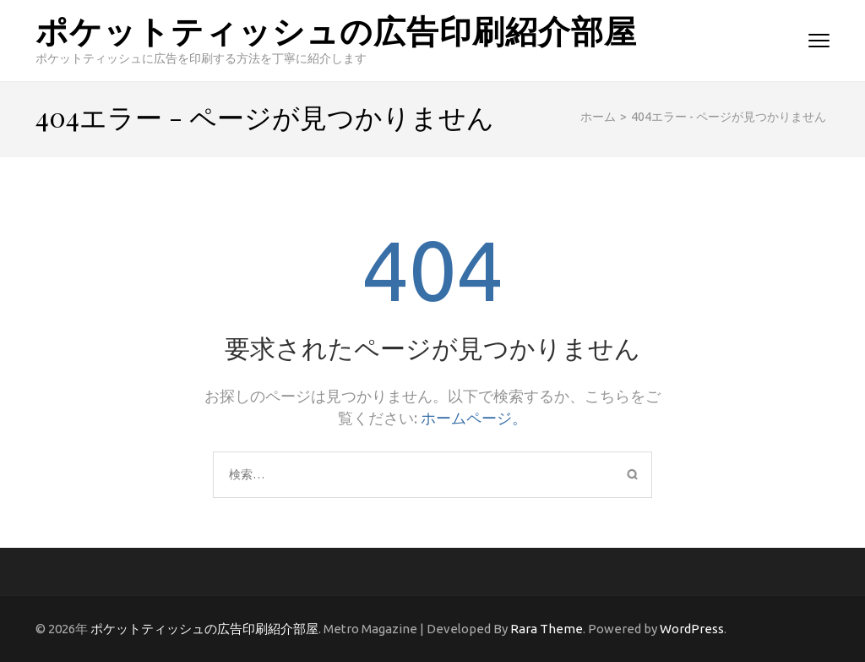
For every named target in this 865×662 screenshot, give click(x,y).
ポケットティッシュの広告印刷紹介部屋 (336, 30)
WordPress (692, 628)
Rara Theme (546, 628)
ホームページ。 (474, 417)
